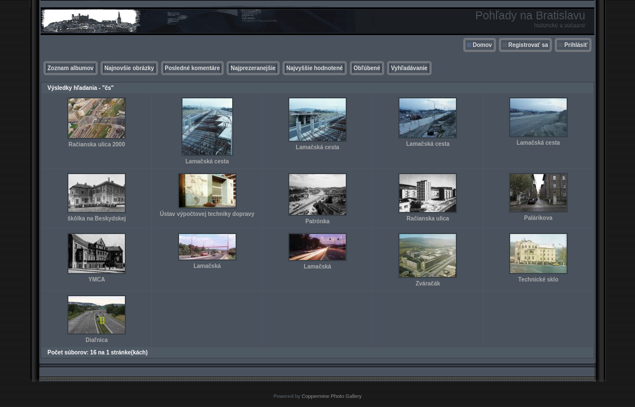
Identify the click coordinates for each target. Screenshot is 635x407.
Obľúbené (367, 68)
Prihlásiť (576, 45)
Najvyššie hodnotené (314, 68)
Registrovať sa (528, 45)
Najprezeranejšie (253, 68)
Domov (482, 45)
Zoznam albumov (70, 68)
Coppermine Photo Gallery (332, 396)
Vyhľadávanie (409, 68)
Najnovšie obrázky (129, 68)
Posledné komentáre (192, 68)
